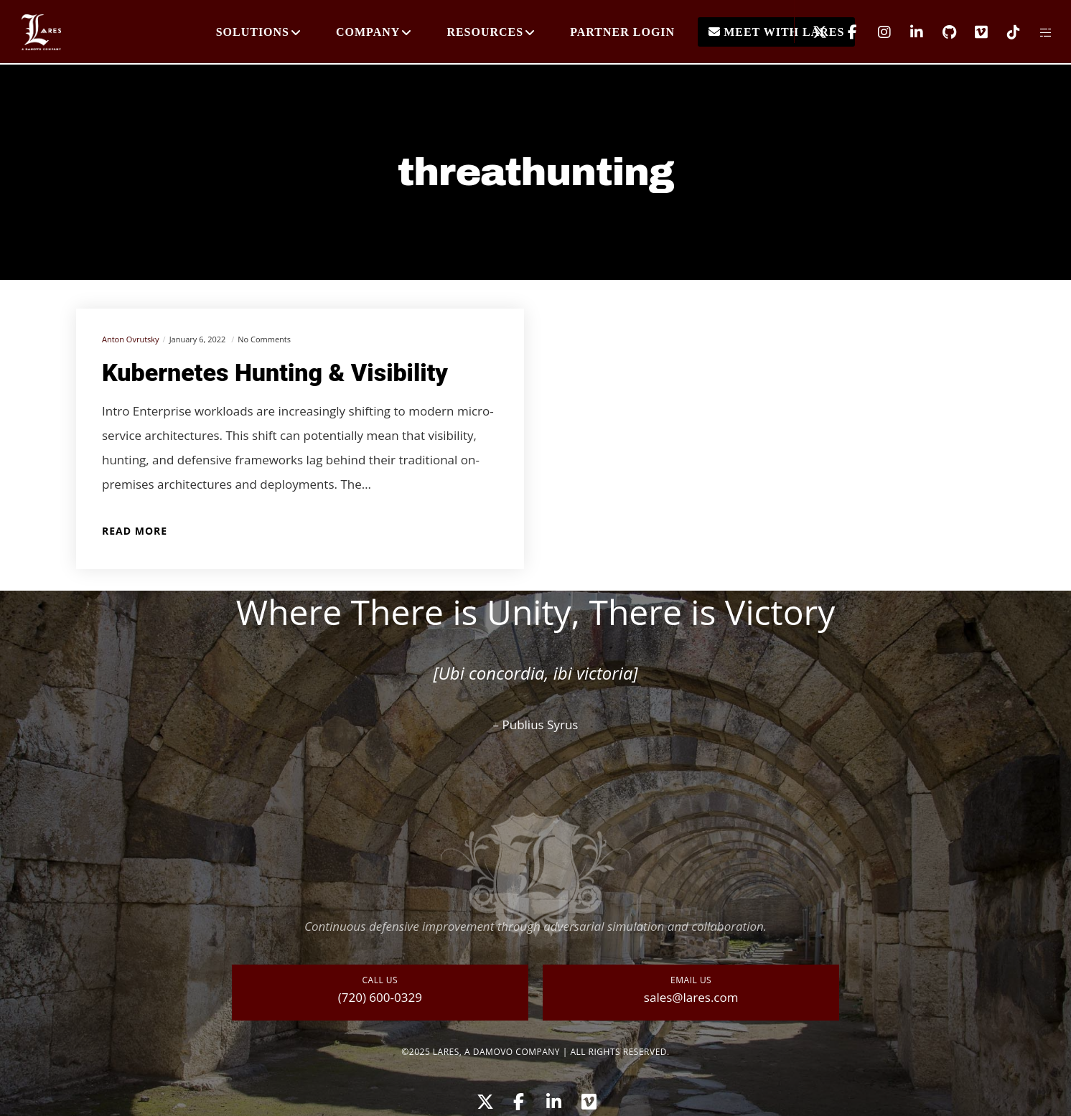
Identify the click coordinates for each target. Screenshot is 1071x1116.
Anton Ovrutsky (130, 339)
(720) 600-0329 (380, 997)
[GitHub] (940, 32)
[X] (811, 32)
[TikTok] (1004, 32)
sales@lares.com (691, 997)
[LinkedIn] (908, 32)
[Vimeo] (972, 32)
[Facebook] (843, 32)
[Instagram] (875, 32)
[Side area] (1037, 32)
